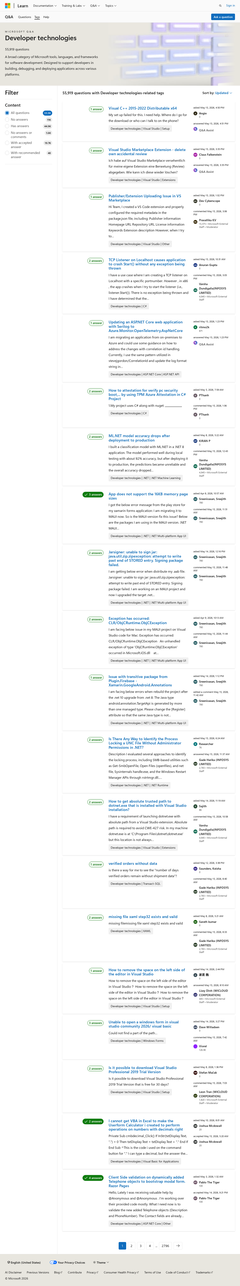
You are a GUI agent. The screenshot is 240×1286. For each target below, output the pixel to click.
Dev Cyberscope (209, 201)
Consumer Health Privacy (120, 1272)
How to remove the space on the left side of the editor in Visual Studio (147, 971)
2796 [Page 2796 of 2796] (165, 1245)
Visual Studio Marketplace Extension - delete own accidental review (147, 151)
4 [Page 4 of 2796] (150, 1245)
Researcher (206, 744)
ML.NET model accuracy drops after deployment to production (139, 437)
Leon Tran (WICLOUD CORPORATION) (213, 1094)
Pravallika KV (207, 220)
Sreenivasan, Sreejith (212, 499)
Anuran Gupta (208, 265)
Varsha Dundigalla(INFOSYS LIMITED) (212, 288)
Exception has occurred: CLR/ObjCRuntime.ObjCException (138, 620)
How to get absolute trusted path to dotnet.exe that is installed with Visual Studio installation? (148, 805)
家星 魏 (204, 975)
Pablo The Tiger (209, 1182)
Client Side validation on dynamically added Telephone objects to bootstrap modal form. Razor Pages (147, 1181)
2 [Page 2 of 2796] (131, 1245)
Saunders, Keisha (210, 868)
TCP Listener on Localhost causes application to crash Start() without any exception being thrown (147, 264)
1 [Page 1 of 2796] (122, 1245)
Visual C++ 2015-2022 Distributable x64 (143, 108)
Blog (57, 1272)
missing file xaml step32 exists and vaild (143, 916)
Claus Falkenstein (210, 154)
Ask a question (223, 17)
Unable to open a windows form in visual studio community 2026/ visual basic (144, 1024)
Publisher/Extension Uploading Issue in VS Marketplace (145, 198)
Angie (203, 113)
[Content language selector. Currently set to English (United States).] (24, 1262)
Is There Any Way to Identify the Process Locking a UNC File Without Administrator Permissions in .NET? (145, 743)
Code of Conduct (177, 1272)
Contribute (75, 1272)
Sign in (230, 5)
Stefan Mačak (208, 1072)
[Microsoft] (7, 5)
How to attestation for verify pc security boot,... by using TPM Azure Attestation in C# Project (147, 394)
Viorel (203, 1046)
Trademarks (203, 1272)
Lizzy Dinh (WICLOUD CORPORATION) (213, 993)
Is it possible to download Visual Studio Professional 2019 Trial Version (143, 1069)
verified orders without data (133, 863)
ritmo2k (204, 327)
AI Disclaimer (13, 1272)
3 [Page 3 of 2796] (141, 1245)
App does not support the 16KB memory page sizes (148, 496)
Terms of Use (152, 1272)
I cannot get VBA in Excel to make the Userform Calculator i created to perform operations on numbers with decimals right (146, 1125)
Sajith (203, 806)
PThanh (204, 395)
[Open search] (220, 5)
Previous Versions (38, 1272)
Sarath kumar (207, 922)
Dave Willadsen (209, 1027)
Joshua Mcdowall (210, 1126)
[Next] (178, 1246)
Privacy (91, 1272)
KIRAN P (204, 441)
